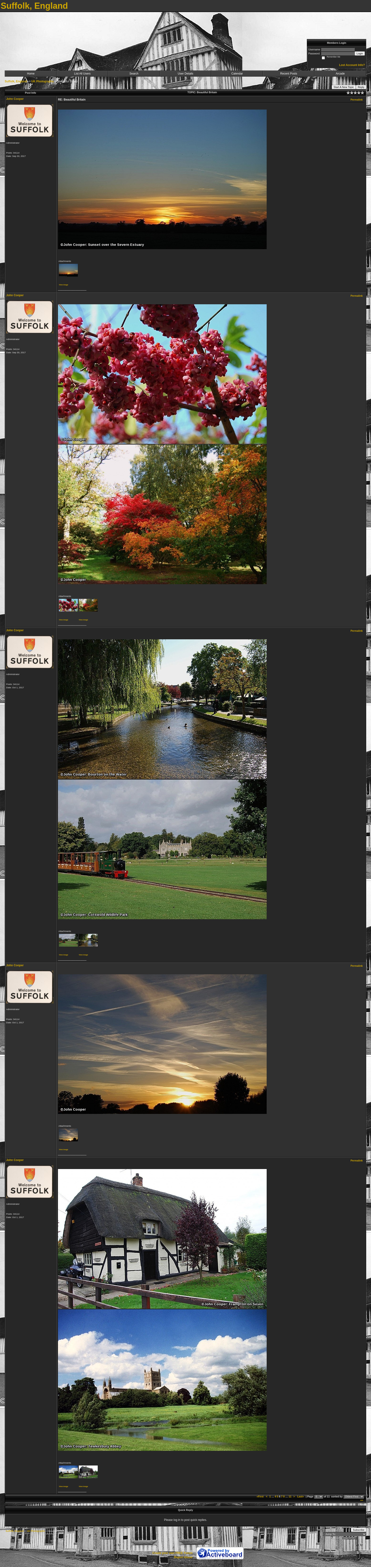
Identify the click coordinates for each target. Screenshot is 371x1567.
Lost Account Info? (352, 65)
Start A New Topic (344, 87)
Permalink (356, 99)
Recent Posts (288, 73)
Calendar (237, 73)
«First (260, 1496)
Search (133, 73)
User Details (185, 73)
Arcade (340, 73)
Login (360, 53)
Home (31, 73)
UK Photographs (42, 81)
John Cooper (15, 99)
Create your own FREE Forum (172, 1553)
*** (361, 1500)
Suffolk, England (16, 81)
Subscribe (358, 1529)
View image (63, 285)
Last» (301, 1496)
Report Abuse (183, 1557)
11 (290, 1496)
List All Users (82, 73)
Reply (361, 87)
